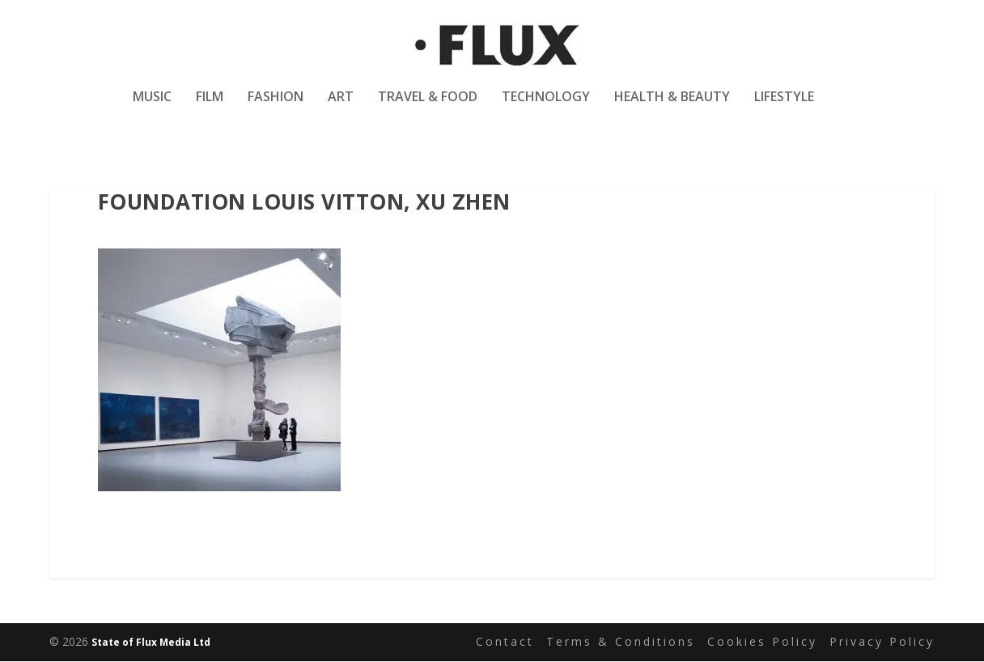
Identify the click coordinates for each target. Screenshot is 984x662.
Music (152, 108)
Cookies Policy (762, 642)
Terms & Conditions (620, 642)
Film (209, 108)
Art (341, 108)
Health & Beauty (672, 108)
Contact (505, 642)
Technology (546, 108)
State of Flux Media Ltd (150, 643)
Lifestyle (784, 108)
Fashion (275, 108)
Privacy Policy (882, 642)
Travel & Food (427, 108)
